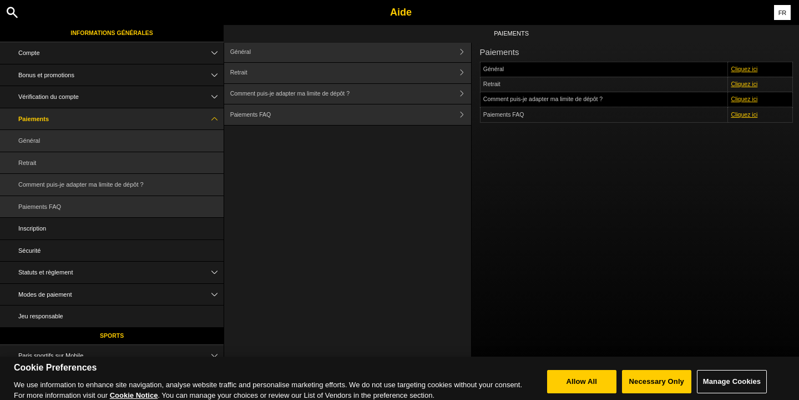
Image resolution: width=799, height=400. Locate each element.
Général (29, 140)
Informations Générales (111, 32)
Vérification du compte (121, 97)
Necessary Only (656, 387)
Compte (121, 53)
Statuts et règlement (121, 272)
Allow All (582, 387)
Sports (112, 335)
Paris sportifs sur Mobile (121, 356)
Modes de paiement (121, 295)
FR (782, 12)
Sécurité (29, 250)
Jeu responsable (40, 316)
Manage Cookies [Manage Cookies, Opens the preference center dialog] (732, 387)
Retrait (27, 162)
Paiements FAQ (39, 206)
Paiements (121, 119)
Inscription (32, 228)
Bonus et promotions (121, 75)
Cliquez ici (744, 69)
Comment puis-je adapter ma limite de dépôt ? (81, 184)
